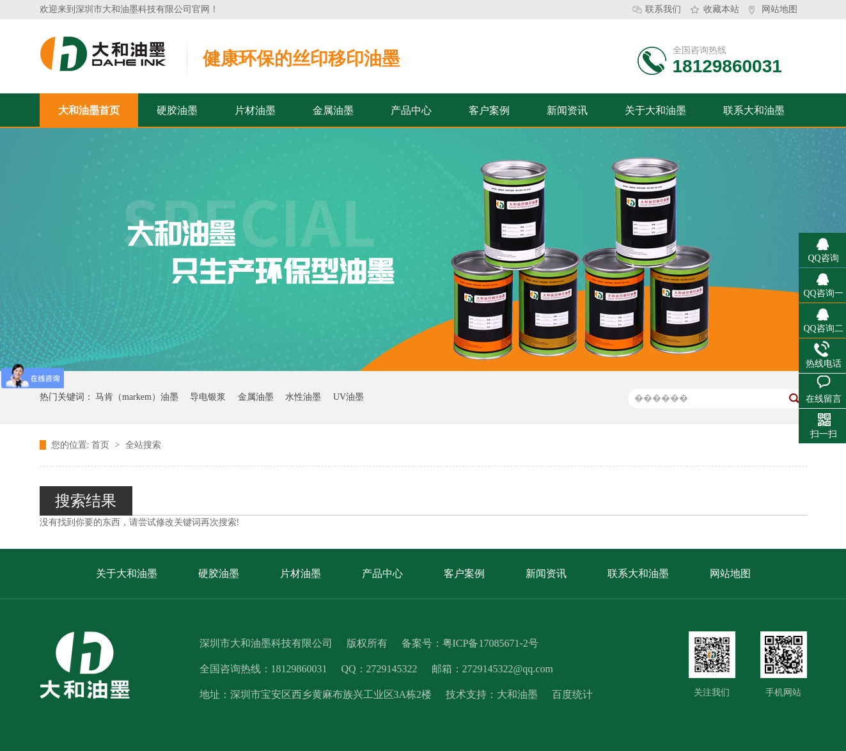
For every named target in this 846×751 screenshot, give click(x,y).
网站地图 (779, 9)
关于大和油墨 (655, 110)
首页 (101, 445)
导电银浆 (208, 397)
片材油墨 (255, 110)
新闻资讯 (567, 110)
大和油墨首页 (89, 110)
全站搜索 (143, 445)
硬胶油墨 (177, 110)
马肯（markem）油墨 (136, 397)
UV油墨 (348, 397)
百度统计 (572, 694)
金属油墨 (333, 110)
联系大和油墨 (754, 110)
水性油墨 (303, 397)
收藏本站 (721, 9)
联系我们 (663, 9)
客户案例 (489, 110)
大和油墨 (517, 694)
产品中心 (411, 110)
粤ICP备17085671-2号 (490, 643)
